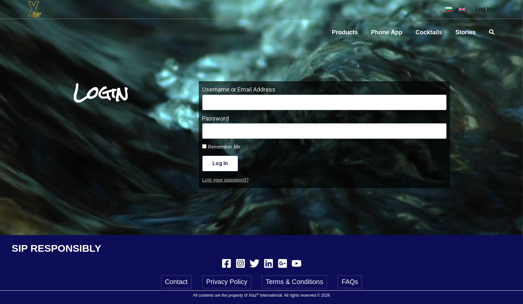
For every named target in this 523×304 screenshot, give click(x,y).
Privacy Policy (227, 281)
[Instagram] (240, 263)
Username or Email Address (239, 89)
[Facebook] (226, 263)
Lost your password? (225, 179)
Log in (483, 9)
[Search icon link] (492, 32)
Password (215, 118)
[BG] (448, 9)
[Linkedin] (269, 263)
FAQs (348, 281)
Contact (177, 281)
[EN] (462, 9)
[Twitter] (254, 263)
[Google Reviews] (283, 263)
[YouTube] (297, 263)
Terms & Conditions (294, 281)
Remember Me (221, 147)
